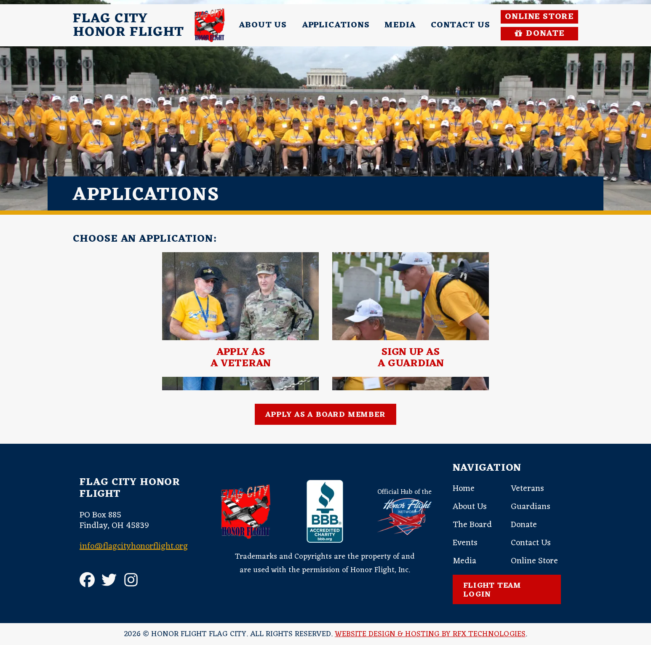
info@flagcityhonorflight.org (134, 546)
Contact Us (460, 25)
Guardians (530, 506)
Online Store (539, 17)
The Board (472, 525)
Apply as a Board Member (325, 414)
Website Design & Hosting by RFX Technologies (430, 634)
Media (400, 25)
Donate (524, 525)
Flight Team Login (492, 590)
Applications (336, 25)
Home (464, 488)
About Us (262, 25)
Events (465, 543)
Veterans (527, 488)
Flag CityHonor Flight (128, 25)
